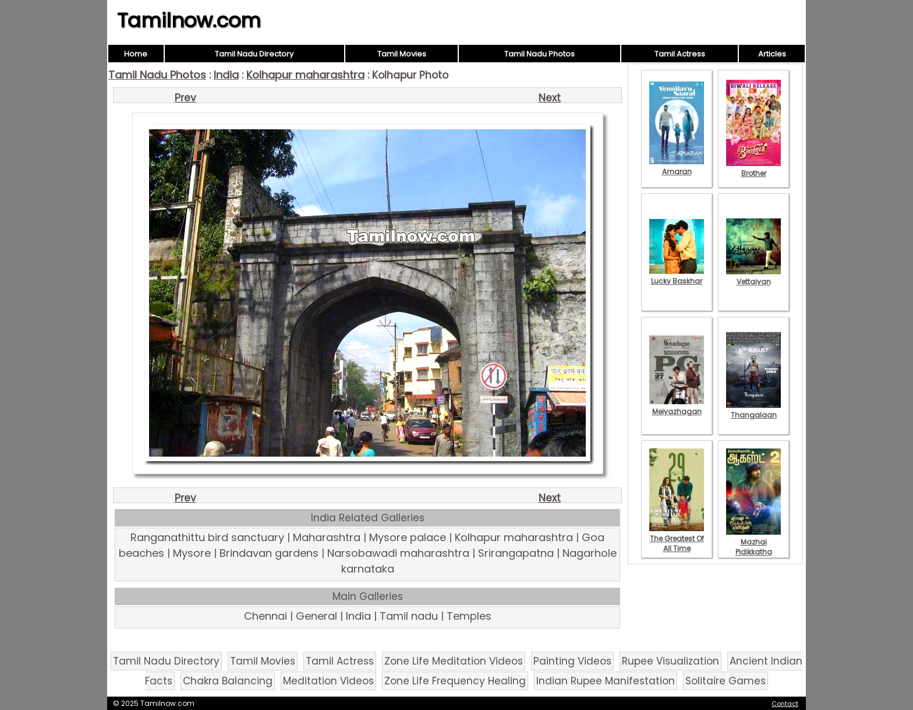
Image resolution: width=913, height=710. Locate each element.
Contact (785, 703)
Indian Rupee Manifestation (605, 681)
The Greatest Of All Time (676, 538)
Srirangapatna (516, 553)
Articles (772, 53)
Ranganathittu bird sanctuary (207, 537)
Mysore (192, 553)
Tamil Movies (401, 53)
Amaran (676, 166)
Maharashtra (326, 537)
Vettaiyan (753, 277)
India (226, 75)
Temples (469, 616)
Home (135, 53)
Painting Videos (572, 661)
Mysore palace (407, 537)
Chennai (265, 616)
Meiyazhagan (676, 406)
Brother (753, 168)
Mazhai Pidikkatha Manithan (753, 547)
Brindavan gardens (269, 553)
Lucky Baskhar (676, 276)
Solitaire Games (725, 681)
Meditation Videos (328, 681)
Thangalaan (753, 410)
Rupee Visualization (670, 661)
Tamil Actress (679, 53)
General (316, 616)
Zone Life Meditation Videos (453, 661)
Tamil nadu (409, 616)
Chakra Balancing (228, 681)
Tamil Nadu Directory (254, 53)
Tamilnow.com (189, 20)
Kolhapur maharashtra (305, 75)
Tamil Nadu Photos (539, 53)
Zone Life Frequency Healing (455, 681)
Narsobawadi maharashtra (398, 553)
